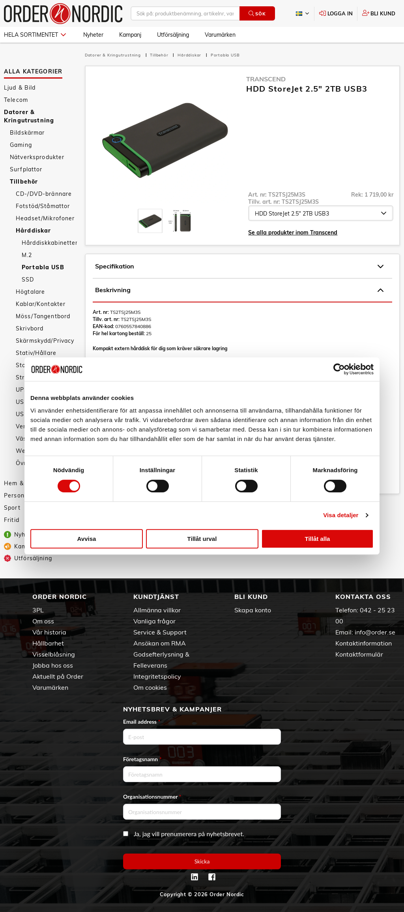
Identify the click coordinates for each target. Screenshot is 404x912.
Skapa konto (252, 610)
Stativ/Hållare (36, 353)
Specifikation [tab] (239, 266)
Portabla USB (43, 267)
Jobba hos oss (52, 665)
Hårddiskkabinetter (49, 242)
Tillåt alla (317, 538)
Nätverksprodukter (37, 157)
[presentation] (150, 221)
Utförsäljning (173, 34)
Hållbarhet (48, 643)
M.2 (27, 255)
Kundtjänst (156, 596)
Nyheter (93, 34)
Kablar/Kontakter (40, 304)
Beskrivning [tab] (239, 290)
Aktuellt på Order (57, 676)
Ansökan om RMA (159, 643)
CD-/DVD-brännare (44, 193)
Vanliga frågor (154, 621)
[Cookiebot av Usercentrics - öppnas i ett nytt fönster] (339, 369)
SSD (28, 279)
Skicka (202, 861)
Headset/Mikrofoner (45, 218)
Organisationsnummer (152, 796)
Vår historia (49, 632)
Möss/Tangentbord (43, 316)
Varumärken (220, 34)
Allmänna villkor (157, 610)
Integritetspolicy (157, 676)
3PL (38, 610)
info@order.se (375, 632)
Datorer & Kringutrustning (29, 116)
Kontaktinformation (363, 643)
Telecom (16, 99)
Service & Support (160, 632)
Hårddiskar (33, 230)
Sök (257, 14)
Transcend (266, 79)
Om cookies (150, 687)
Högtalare (30, 291)
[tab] (150, 221)
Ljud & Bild (20, 87)
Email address (141, 721)
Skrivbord (29, 328)
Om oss (43, 621)
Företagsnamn (142, 759)
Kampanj (130, 34)
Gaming (21, 144)
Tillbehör (24, 181)
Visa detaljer (340, 515)
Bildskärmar (27, 132)
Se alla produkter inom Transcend (292, 232)
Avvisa (86, 538)
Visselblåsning (53, 654)
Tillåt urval (202, 538)
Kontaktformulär (359, 654)
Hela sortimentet (35, 35)
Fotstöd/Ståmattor (43, 206)
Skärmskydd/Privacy (45, 340)
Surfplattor (26, 169)
